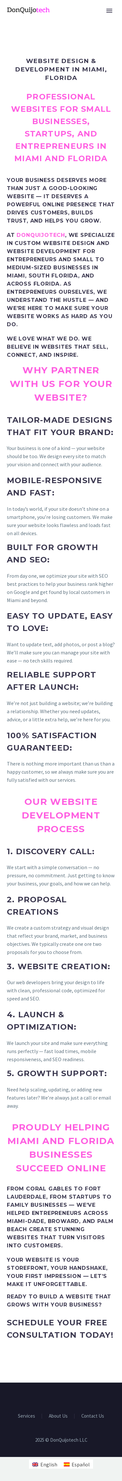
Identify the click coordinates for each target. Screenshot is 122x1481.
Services (26, 1416)
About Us (58, 1416)
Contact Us (92, 1416)
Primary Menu (109, 11)
